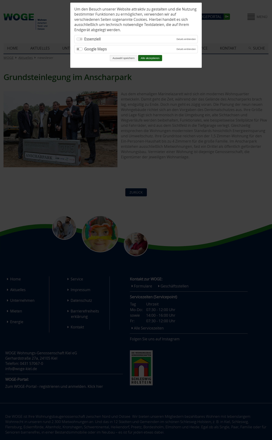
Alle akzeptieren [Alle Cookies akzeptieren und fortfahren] (150, 58)
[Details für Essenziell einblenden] (186, 39)
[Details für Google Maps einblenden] (186, 49)
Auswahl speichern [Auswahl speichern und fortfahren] (124, 58)
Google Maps (95, 49)
